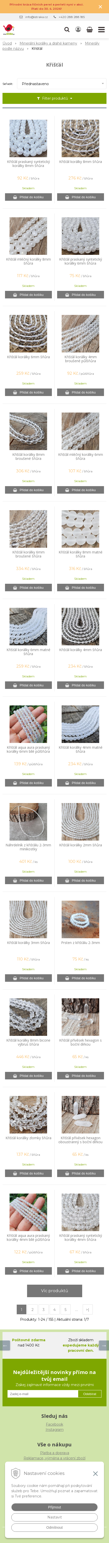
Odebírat (89, 1394)
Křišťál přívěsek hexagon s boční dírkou (80, 1042)
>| (87, 1309)
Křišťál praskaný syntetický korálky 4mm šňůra (80, 1238)
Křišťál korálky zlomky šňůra (28, 1138)
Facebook (54, 1424)
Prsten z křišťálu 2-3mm (80, 943)
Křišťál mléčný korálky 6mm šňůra (80, 457)
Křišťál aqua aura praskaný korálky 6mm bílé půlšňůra (28, 749)
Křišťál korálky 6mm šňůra (28, 357)
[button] (66, 30)
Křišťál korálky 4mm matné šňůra (80, 749)
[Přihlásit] (78, 30)
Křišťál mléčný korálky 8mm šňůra (28, 261)
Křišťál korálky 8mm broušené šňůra (28, 457)
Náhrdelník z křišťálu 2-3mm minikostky (28, 847)
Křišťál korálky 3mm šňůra (28, 943)
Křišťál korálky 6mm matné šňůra (28, 652)
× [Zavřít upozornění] (100, 7)
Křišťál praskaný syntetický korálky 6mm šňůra (80, 261)
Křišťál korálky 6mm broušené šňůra (28, 554)
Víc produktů (54, 1290)
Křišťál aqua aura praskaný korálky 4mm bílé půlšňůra (28, 1238)
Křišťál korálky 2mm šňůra (80, 845)
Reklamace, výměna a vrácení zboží (54, 1458)
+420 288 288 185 (72, 17)
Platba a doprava (54, 1453)
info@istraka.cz (36, 17)
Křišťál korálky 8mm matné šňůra (80, 554)
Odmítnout (54, 1527)
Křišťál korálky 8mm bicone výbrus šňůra (28, 1042)
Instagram (55, 1429)
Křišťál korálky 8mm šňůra (80, 162)
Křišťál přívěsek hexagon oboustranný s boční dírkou (80, 1140)
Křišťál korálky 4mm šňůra (80, 650)
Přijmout (54, 1507)
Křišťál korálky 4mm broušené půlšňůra (80, 359)
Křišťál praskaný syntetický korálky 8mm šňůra (28, 164)
